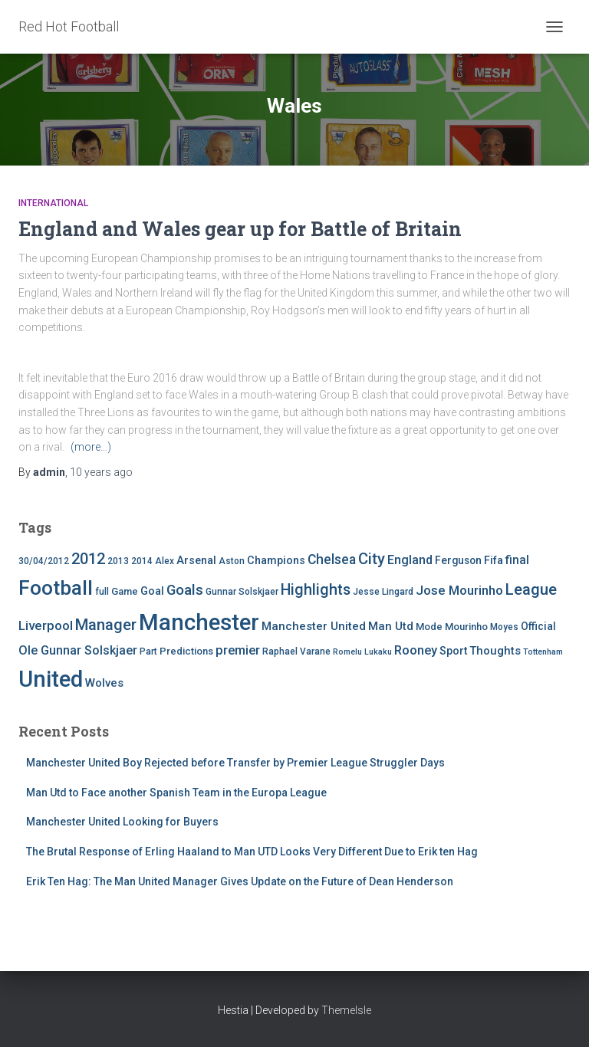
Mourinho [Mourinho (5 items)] (466, 626)
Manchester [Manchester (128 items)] (199, 622)
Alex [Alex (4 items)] (164, 561)
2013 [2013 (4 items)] (118, 561)
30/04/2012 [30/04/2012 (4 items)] (43, 561)
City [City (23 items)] (371, 559)
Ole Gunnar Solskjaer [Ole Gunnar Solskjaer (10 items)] (77, 650)
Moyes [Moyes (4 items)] (504, 627)
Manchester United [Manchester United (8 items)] (314, 626)
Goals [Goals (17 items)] (184, 590)
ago (101, 472)
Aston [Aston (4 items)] (232, 561)
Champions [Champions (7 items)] (276, 560)
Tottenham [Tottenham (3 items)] (543, 652)
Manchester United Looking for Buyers (122, 822)
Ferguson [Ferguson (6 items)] (458, 560)
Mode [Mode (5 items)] (429, 626)
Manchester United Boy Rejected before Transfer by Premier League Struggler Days (235, 763)
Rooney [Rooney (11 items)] (415, 650)
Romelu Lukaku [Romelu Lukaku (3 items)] (362, 652)
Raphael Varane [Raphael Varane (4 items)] (296, 651)
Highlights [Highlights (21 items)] (315, 590)
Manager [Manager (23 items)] (106, 624)
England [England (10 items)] (410, 560)
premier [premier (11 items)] (238, 650)
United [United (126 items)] (50, 679)
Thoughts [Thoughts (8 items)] (495, 651)
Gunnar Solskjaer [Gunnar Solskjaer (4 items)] (242, 591)
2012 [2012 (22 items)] (88, 559)
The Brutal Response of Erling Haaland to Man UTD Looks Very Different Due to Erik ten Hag (252, 851)
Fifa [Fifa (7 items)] (493, 560)
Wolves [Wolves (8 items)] (104, 683)
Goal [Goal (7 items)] (152, 591)
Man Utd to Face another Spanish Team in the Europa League (176, 792)
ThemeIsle (346, 1010)
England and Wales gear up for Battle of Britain (240, 228)
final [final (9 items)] (517, 560)
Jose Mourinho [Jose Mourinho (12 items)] (459, 590)
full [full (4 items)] (102, 591)
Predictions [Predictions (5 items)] (186, 651)
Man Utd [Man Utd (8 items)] (390, 626)
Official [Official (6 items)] (538, 626)
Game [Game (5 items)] (124, 591)
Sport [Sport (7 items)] (453, 651)
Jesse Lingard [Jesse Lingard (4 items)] (383, 591)
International (53, 203)
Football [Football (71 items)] (55, 587)
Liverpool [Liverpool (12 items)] (45, 625)
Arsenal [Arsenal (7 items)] (196, 560)
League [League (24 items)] (531, 589)
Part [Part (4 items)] (148, 651)
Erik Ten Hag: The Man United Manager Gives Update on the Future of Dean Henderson (239, 881)
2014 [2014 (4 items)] (142, 561)
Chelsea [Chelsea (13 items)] (332, 559)
